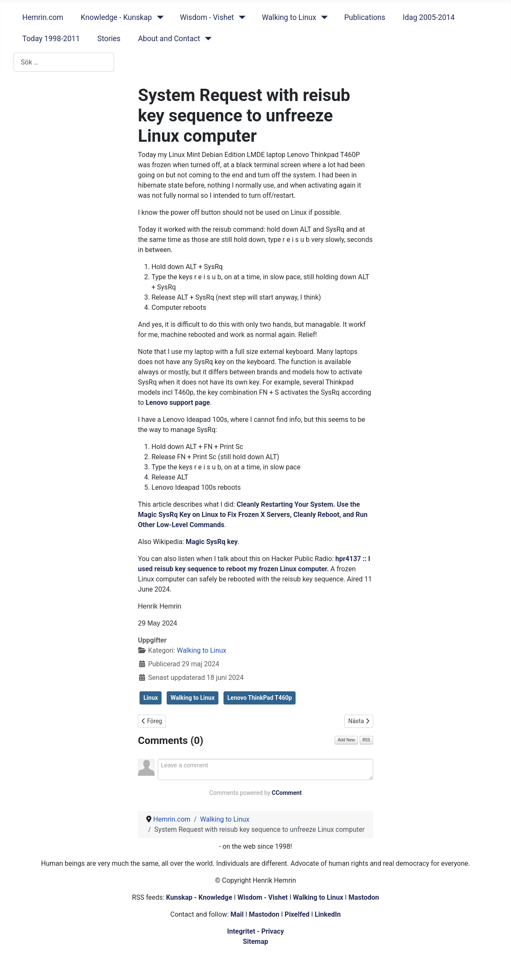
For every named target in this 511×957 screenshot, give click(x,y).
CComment (287, 792)
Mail (236, 914)
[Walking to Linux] (323, 17)
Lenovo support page (177, 403)
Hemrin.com (43, 17)
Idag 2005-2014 (429, 17)
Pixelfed (297, 914)
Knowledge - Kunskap (116, 17)
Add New (346, 740)
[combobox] (64, 62)
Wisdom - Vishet (207, 17)
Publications (364, 17)
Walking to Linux (289, 17)
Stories (108, 38)
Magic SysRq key (212, 542)
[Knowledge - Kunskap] (158, 17)
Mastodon (364, 897)
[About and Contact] (206, 38)
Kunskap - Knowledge (199, 897)
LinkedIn (328, 914)
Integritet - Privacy (255, 931)
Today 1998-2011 (51, 38)
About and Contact (169, 38)
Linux (150, 697)
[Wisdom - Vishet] (240, 17)
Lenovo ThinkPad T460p (259, 697)
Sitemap (255, 941)
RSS (366, 740)
